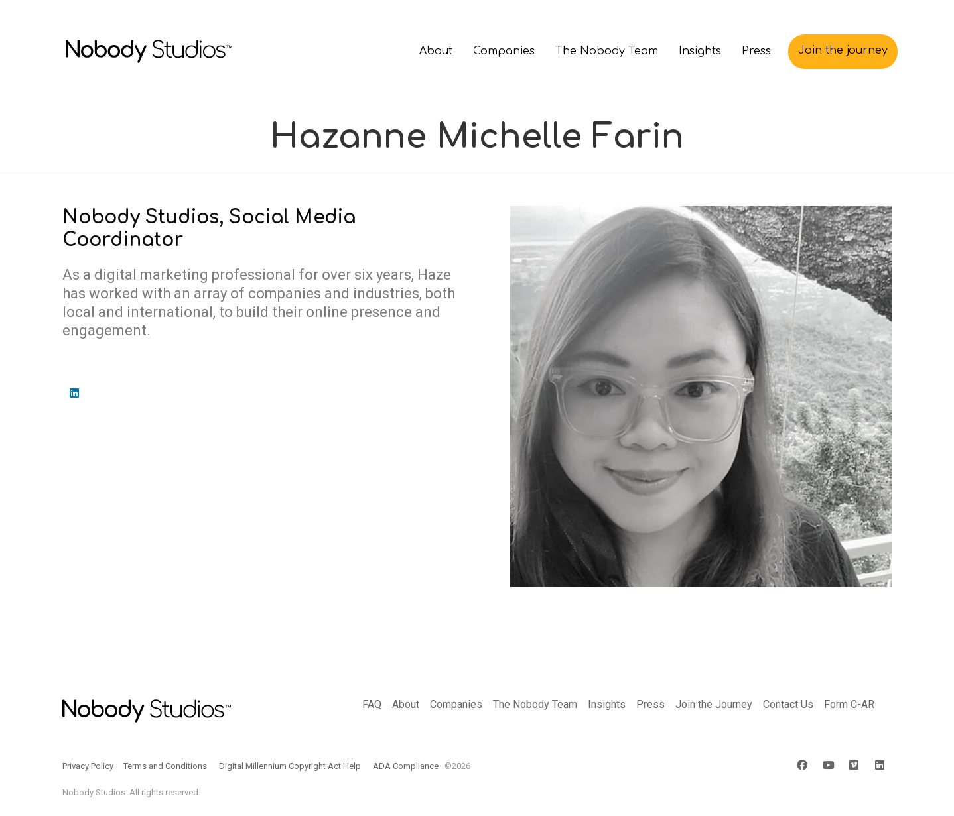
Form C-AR (849, 704)
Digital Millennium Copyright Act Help (290, 766)
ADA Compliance (406, 766)
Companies (456, 704)
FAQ (371, 704)
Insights (607, 704)
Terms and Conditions (165, 766)
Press (650, 704)
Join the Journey (713, 704)
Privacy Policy (87, 766)
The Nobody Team (535, 704)
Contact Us (788, 704)
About (405, 704)
